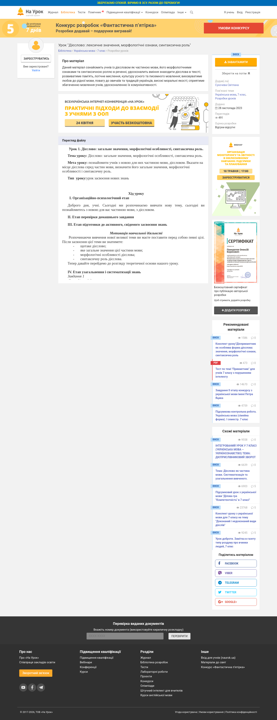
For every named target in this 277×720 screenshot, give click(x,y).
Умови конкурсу (233, 28)
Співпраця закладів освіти (37, 662)
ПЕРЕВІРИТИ (179, 636)
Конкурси (151, 12)
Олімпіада (168, 12)
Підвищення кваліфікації (125, 12)
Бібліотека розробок (154, 662)
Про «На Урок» (29, 657)
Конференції (88, 667)
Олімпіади (147, 686)
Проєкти (146, 676)
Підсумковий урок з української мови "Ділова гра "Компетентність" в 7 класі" (235, 496)
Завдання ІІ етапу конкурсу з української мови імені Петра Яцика (234, 394)
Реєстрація (252, 12)
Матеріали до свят (213, 662)
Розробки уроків (225, 98)
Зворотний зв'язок (35, 673)
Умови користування (211, 712)
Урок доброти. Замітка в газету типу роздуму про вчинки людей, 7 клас (235, 542)
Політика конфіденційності (241, 712)
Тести (81, 12)
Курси (84, 671)
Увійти (36, 70)
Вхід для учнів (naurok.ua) (218, 657)
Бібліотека (68, 12)
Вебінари (86, 662)
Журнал (53, 12)
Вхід (240, 12)
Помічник (96, 12)
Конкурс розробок (106, 25)
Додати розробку (236, 310)
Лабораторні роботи (154, 671)
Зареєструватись (36, 58)
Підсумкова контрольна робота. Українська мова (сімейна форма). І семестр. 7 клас (235, 415)
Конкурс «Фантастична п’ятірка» (223, 667)
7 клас (242, 94)
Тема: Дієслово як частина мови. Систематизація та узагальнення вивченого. (232, 474)
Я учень (229, 12)
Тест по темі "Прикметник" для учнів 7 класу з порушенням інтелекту (235, 372)
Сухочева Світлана (227, 85)
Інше (181, 12)
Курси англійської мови (156, 695)
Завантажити (236, 62)
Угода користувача (186, 712)
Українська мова (225, 94)
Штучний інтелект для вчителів (161, 690)
